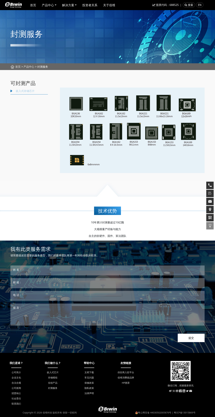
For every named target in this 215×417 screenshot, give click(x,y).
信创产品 (52, 382)
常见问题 (89, 377)
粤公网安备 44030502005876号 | (154, 412)
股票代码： (165, 5)
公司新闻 (16, 388)
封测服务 (52, 388)
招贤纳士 (16, 393)
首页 (33, 5)
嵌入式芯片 (53, 372)
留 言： (17, 308)
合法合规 (16, 382)
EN (199, 5)
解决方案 (68, 5)
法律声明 (89, 393)
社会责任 (16, 398)
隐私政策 (89, 388)
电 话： (17, 295)
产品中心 (48, 5)
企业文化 (16, 377)
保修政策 (89, 382)
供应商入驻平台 (126, 372)
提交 (191, 338)
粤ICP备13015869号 (184, 412)
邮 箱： (17, 282)
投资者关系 (89, 5)
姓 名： (17, 270)
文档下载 (89, 372)
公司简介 (16, 372)
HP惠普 (126, 382)
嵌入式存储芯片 (25, 91)
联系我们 (16, 403)
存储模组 (52, 377)
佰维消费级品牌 (126, 377)
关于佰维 (109, 5)
